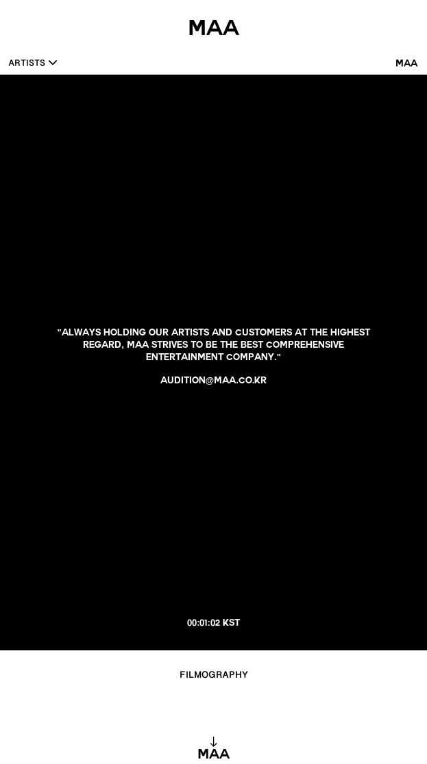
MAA (406, 64)
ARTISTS (26, 64)
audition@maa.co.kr (213, 381)
